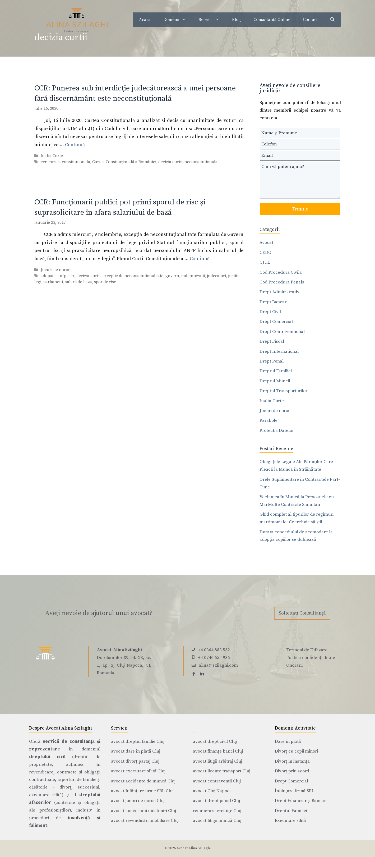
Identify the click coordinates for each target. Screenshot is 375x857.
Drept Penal (272, 361)
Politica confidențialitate (310, 658)
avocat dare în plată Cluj (135, 751)
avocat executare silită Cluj (138, 771)
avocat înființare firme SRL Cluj (142, 791)
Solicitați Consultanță (302, 613)
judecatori (216, 275)
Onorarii (294, 665)
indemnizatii (193, 275)
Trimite (300, 209)
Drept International (279, 351)
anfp (62, 275)
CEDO (265, 252)
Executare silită (290, 820)
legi (37, 282)
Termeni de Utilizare (306, 650)
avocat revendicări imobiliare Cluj (145, 820)
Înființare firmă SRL (294, 791)
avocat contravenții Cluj (217, 781)
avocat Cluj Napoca (212, 791)
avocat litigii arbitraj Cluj (217, 761)
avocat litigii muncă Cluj (217, 820)
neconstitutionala (200, 161)
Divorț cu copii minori (296, 751)
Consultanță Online (271, 19)
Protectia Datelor (277, 430)
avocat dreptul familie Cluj (137, 741)
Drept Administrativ (279, 292)
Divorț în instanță (292, 761)
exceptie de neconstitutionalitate (133, 275)
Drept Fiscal (272, 341)
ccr (44, 161)
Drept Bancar (273, 302)
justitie (234, 275)
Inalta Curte (52, 155)
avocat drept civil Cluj (215, 741)
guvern (172, 275)
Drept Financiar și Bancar (300, 801)
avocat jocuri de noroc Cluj (138, 801)
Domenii (177, 19)
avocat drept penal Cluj (216, 801)
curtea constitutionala (69, 161)
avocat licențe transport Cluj (221, 771)
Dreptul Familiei (276, 371)
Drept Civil (270, 312)
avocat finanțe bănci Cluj (218, 751)
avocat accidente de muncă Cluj (143, 781)
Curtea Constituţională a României (124, 161)
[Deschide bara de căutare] (332, 19)
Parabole (268, 420)
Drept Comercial (276, 321)
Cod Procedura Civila (281, 272)
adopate (48, 275)
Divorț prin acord (292, 771)
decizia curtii (170, 161)
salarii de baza (78, 282)
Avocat (266, 242)
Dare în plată (288, 741)
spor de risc (105, 282)
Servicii (212, 19)
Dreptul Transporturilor (283, 391)
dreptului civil (47, 757)
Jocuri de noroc (55, 269)
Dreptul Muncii (275, 381)
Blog (236, 19)
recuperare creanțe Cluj (217, 811)
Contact (310, 19)
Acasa (145, 19)
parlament (53, 282)
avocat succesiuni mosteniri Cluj (143, 811)
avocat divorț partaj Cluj (135, 761)
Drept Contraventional (282, 331)
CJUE (265, 262)
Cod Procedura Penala (282, 282)
